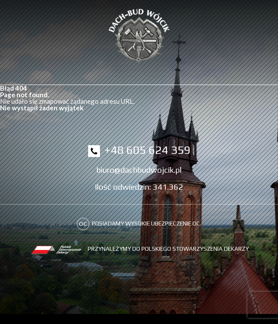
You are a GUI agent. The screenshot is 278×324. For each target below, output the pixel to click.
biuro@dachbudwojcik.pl (139, 169)
